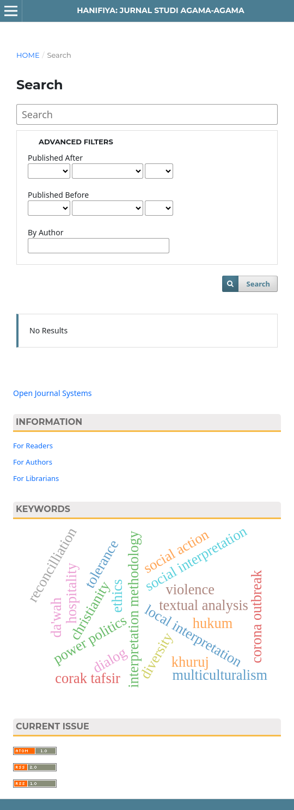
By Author (45, 232)
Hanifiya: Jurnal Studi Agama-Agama (160, 10)
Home (28, 55)
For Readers (33, 445)
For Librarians (36, 478)
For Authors (32, 462)
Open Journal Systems (52, 393)
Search (258, 284)
